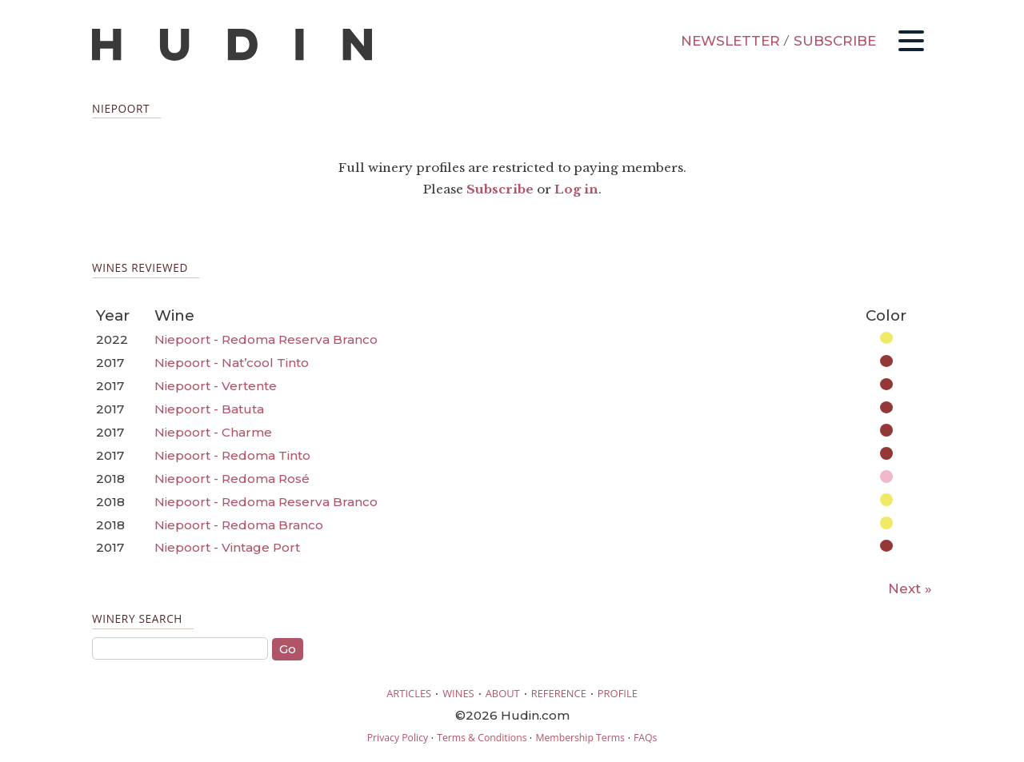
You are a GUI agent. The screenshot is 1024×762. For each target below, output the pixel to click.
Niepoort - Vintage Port (227, 547)
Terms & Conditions (481, 737)
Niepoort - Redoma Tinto (232, 455)
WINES (458, 693)
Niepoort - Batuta (209, 409)
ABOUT (503, 693)
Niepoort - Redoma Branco (238, 525)
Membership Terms (579, 737)
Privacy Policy (397, 737)
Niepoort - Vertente (215, 385)
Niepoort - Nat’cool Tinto (231, 362)
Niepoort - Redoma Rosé (232, 478)
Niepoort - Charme (213, 432)
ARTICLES (408, 693)
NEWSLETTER (730, 41)
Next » (910, 588)
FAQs (645, 737)
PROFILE (618, 693)
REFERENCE (558, 693)
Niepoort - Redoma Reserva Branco (266, 339)
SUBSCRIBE (835, 41)
